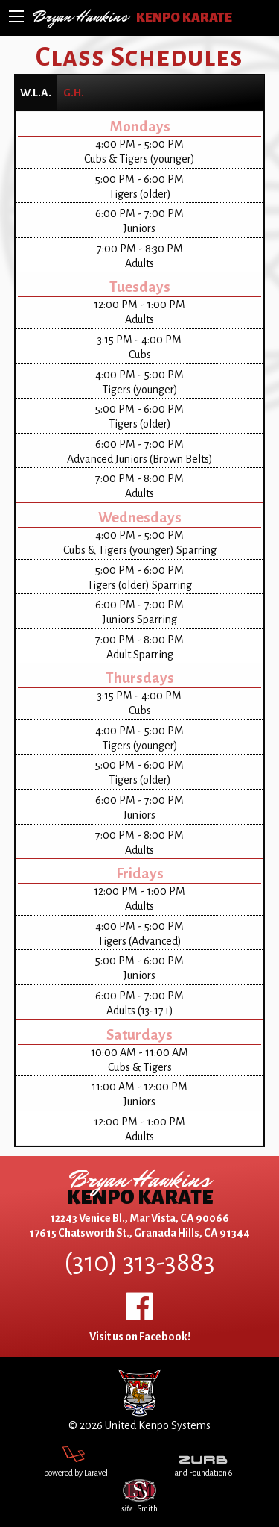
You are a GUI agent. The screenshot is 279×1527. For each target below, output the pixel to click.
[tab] (35, 92)
